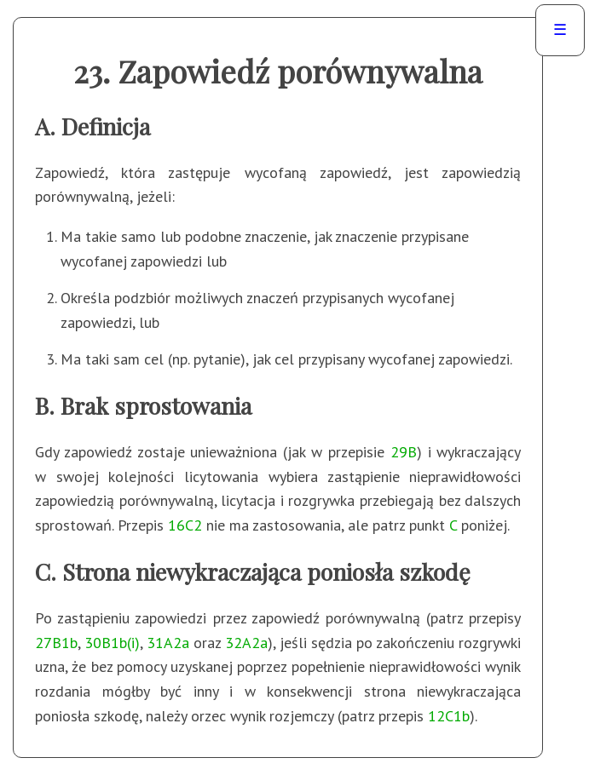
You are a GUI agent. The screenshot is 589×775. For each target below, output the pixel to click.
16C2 (185, 525)
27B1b (56, 642)
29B (403, 452)
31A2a (168, 642)
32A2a (246, 642)
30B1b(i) (112, 642)
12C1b (449, 716)
